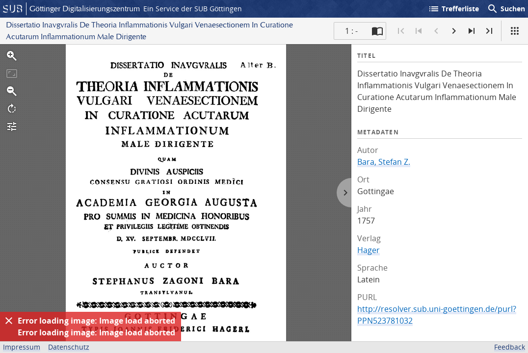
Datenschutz (68, 347)
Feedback (509, 347)
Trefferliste (453, 9)
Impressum (21, 347)
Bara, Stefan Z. (383, 161)
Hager (368, 250)
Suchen (506, 9)
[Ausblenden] (9, 320)
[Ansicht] (514, 31)
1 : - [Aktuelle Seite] (351, 30)
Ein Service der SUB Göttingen (192, 8)
